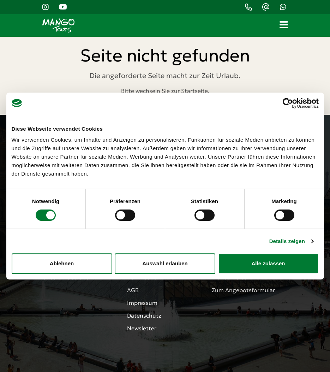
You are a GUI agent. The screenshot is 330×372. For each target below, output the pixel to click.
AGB (133, 290)
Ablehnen (62, 263)
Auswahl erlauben (164, 263)
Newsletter (141, 328)
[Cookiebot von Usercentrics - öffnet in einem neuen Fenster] (288, 103)
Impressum (142, 302)
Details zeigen (287, 241)
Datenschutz (144, 315)
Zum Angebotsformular (243, 290)
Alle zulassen (268, 263)
